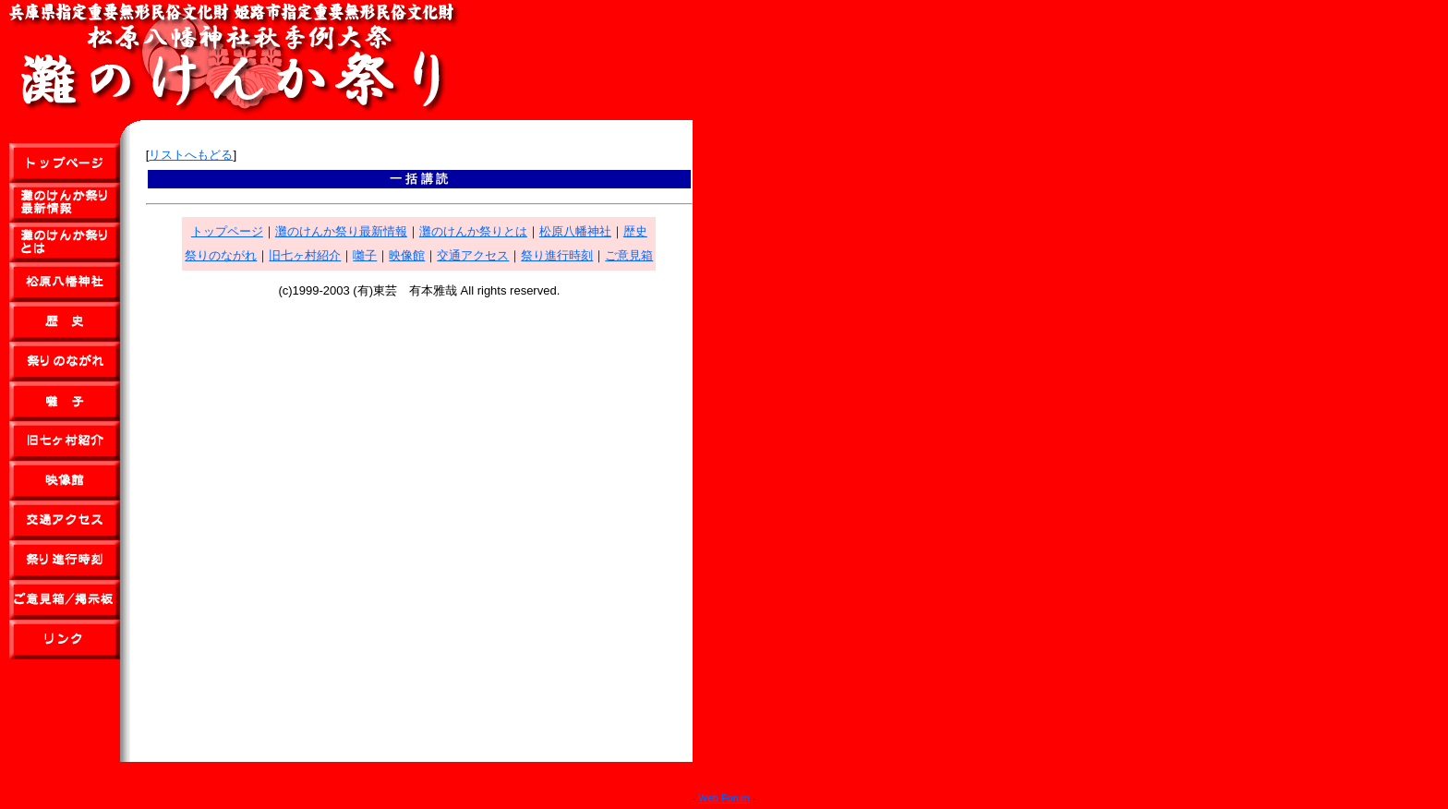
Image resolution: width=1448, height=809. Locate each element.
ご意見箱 (629, 255)
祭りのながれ (221, 255)
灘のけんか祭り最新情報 (341, 231)
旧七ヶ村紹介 (305, 255)
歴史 (635, 231)
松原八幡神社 (575, 231)
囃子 (365, 255)
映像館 (407, 255)
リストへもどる (191, 155)
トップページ (227, 231)
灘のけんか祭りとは (473, 231)
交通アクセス (473, 255)
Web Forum (723, 797)
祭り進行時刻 (557, 255)
